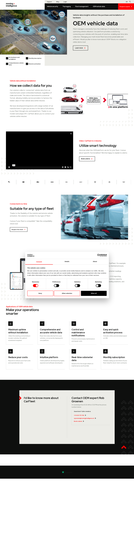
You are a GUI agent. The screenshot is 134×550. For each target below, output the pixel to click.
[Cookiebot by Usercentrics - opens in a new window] (99, 255)
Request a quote (126, 6)
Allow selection (67, 293)
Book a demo (87, 159)
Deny (40, 293)
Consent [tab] (39, 262)
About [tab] (95, 261)
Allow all (94, 293)
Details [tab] (67, 261)
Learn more (80, 48)
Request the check (19, 229)
